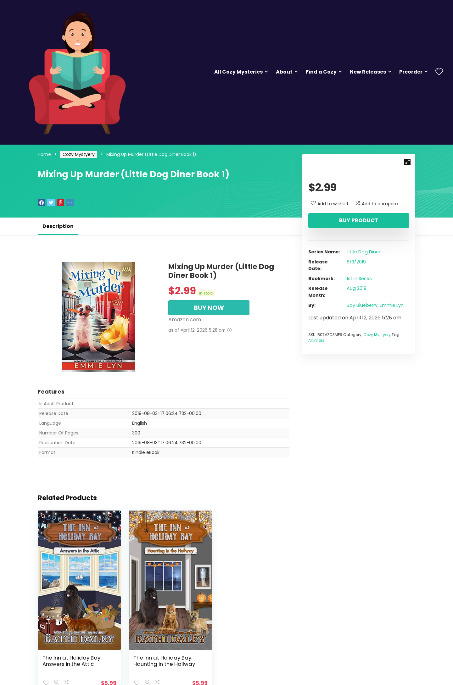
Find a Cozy (321, 71)
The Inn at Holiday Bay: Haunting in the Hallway (160, 652)
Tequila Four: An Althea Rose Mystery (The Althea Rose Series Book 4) (248, 655)
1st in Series (359, 278)
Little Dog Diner (363, 252)
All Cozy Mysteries (238, 71)
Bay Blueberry (362, 305)
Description (58, 226)
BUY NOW (209, 307)
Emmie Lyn (392, 305)
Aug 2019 (356, 288)
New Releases (368, 71)
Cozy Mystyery (79, 154)
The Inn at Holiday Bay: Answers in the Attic (71, 652)
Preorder (410, 71)
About (284, 71)
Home (44, 154)
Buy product (358, 220)
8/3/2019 (356, 262)
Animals (316, 340)
